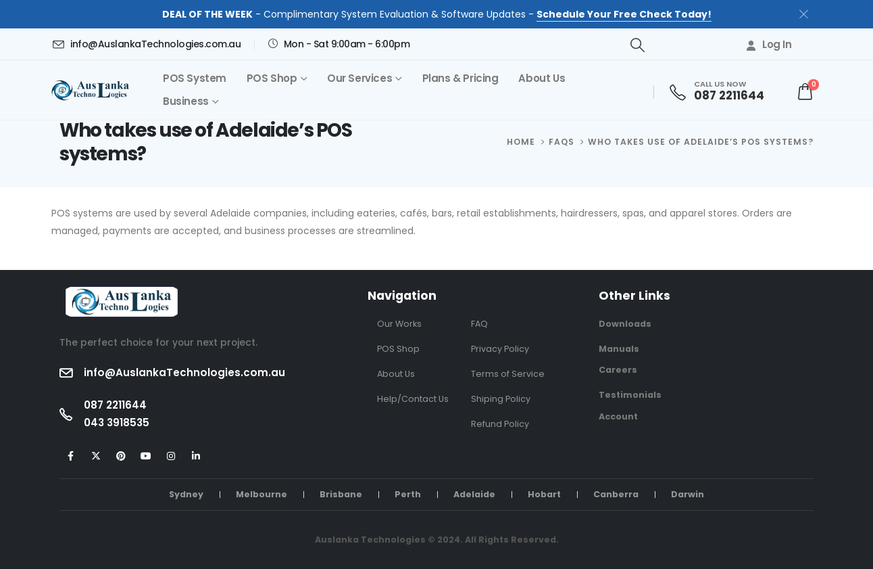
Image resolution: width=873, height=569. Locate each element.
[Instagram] (170, 456)
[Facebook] (70, 456)
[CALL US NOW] (721, 92)
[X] (95, 456)
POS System (194, 78)
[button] (637, 45)
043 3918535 (116, 422)
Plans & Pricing (460, 78)
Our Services (359, 78)
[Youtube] (145, 456)
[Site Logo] (92, 90)
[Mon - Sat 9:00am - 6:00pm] (338, 44)
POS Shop (272, 78)
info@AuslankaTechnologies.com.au (184, 372)
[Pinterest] (120, 456)
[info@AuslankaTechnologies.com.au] (146, 44)
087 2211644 (115, 405)
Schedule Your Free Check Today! (624, 14)
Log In (768, 44)
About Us (541, 78)
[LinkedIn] (195, 456)
